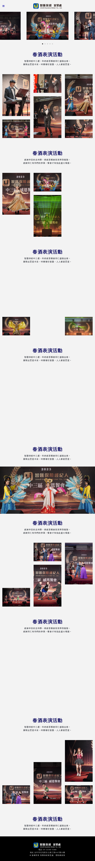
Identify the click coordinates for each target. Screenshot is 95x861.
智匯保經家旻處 (47, 855)
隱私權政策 (60, 855)
